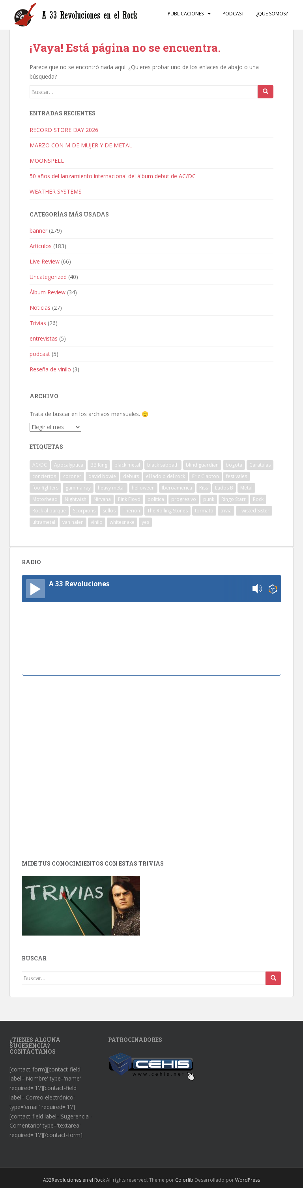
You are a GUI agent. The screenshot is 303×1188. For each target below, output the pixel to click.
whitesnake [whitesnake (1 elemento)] (122, 522)
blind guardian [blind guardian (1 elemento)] (202, 464)
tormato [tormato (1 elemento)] (204, 510)
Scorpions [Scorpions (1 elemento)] (84, 510)
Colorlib (184, 1180)
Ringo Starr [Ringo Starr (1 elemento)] (233, 499)
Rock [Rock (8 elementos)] (258, 499)
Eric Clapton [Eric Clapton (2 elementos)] (205, 476)
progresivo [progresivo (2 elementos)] (183, 499)
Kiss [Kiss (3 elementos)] (203, 487)
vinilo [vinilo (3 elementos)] (97, 522)
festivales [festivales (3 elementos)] (236, 476)
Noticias (40, 307)
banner (38, 230)
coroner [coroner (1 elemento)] (72, 476)
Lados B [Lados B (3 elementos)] (224, 487)
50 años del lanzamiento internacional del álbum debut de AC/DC (113, 176)
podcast (40, 354)
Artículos (41, 246)
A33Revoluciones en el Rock (74, 1180)
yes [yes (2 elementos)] (145, 522)
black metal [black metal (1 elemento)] (127, 464)
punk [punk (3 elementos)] (208, 499)
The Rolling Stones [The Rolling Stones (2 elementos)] (167, 510)
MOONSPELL (47, 160)
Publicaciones (186, 13)
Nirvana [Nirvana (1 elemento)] (102, 499)
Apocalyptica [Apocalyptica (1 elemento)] (68, 464)
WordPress (247, 1180)
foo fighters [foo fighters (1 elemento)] (45, 487)
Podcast (233, 13)
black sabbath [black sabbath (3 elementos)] (163, 464)
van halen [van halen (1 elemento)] (73, 522)
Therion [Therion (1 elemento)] (131, 510)
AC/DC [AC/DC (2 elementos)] (39, 464)
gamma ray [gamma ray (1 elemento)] (78, 487)
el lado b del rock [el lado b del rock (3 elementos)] (165, 476)
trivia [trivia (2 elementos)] (226, 510)
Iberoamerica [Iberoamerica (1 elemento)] (177, 487)
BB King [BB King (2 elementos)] (98, 464)
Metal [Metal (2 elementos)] (246, 487)
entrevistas (44, 338)
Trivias (38, 323)
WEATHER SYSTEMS (56, 191)
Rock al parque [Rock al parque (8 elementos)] (49, 510)
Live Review (45, 261)
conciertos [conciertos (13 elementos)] (44, 476)
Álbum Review (47, 292)
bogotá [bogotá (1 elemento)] (234, 464)
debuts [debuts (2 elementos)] (131, 476)
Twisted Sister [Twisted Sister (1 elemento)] (254, 510)
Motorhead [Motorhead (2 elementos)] (45, 499)
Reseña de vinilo (50, 369)
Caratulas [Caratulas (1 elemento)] (260, 464)
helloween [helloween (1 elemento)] (143, 487)
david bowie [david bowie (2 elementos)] (102, 476)
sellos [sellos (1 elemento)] (109, 510)
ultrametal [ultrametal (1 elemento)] (43, 522)
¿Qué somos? (272, 13)
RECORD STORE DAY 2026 (64, 130)
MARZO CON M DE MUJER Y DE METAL (81, 145)
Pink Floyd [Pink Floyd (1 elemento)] (129, 499)
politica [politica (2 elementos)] (156, 499)
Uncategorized (48, 277)
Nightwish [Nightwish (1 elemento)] (75, 499)
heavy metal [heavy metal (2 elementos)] (111, 487)
